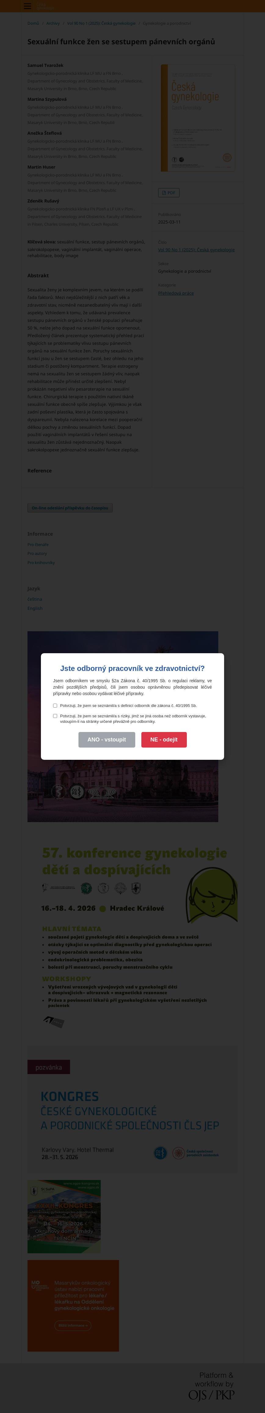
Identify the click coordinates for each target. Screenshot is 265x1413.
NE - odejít (164, 740)
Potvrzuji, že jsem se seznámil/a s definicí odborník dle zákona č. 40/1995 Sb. (125, 705)
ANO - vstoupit (107, 740)
